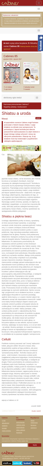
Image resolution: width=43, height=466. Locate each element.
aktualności (5, 423)
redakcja (4, 426)
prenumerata (20, 422)
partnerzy (34, 428)
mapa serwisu (6, 431)
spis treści (7, 89)
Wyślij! (35, 445)
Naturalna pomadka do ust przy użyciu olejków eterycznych (20, 23)
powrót (38, 118)
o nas (4, 420)
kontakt (4, 428)
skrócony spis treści (13, 97)
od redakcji (8, 87)
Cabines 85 (11, 56)
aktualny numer (29, 87)
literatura (33, 425)
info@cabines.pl (7, 458)
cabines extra (20, 425)
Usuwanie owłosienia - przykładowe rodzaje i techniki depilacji (21, 18)
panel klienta (20, 427)
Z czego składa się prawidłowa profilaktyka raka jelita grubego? (22, 21)
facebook (19, 432)
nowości (26, 89)
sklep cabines (20, 430)
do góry (34, 411)
